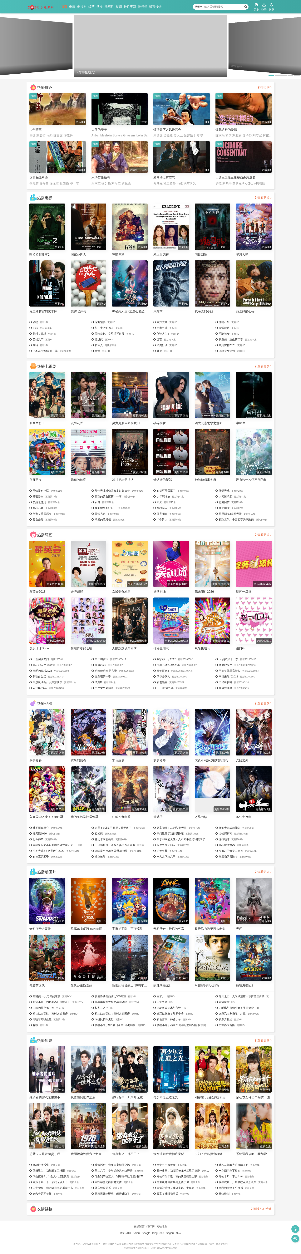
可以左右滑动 (261, 1209)
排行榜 (142, 6)
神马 (178, 1233)
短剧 (119, 6)
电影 (72, 6)
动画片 (109, 6)
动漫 (99, 6)
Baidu (136, 1233)
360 (162, 1233)
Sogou (170, 1233)
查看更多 (263, 197)
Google (146, 1233)
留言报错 (155, 6)
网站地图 (161, 1226)
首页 (64, 6)
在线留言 (139, 1226)
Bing (155, 1233)
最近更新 (130, 6)
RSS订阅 (125, 1233)
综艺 (91, 6)
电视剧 (81, 6)
